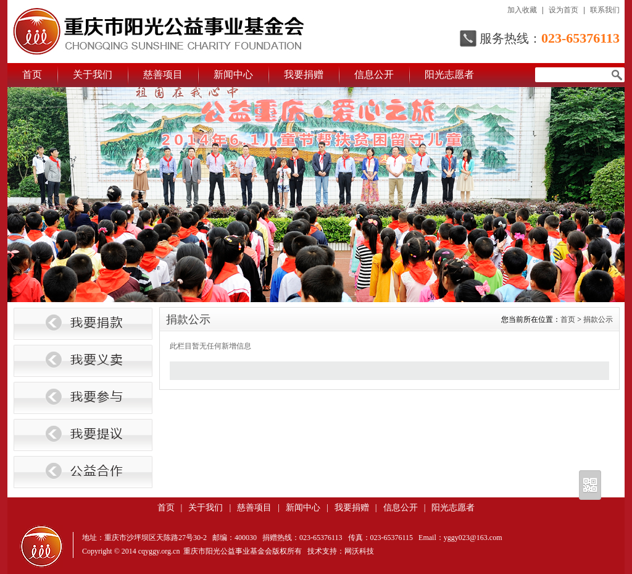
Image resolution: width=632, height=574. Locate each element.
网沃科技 (359, 551)
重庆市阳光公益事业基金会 (158, 31)
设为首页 (563, 10)
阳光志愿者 (449, 74)
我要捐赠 (303, 74)
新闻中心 (233, 74)
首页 (32, 74)
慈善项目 (163, 74)
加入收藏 (522, 10)
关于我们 (92, 74)
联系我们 (605, 10)
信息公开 (374, 74)
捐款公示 (598, 319)
